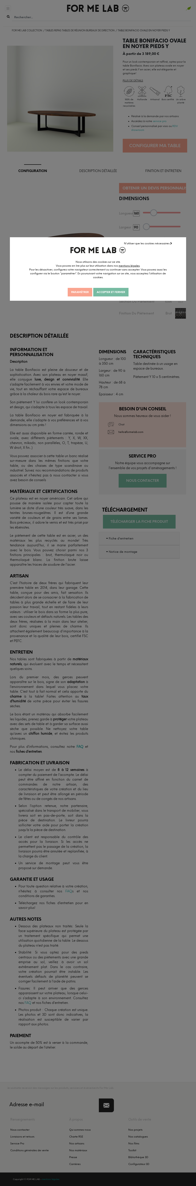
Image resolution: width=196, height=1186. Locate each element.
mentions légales (129, 265)
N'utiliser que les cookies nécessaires (148, 243)
